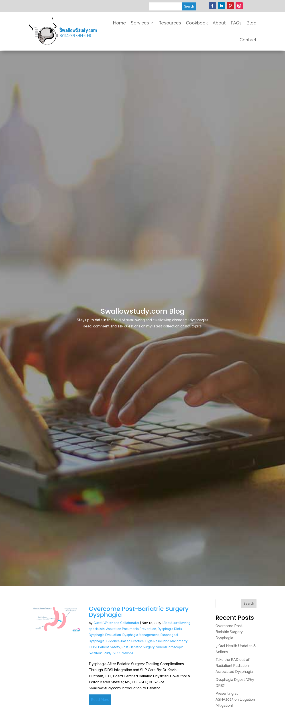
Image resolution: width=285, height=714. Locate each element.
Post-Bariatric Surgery (138, 647)
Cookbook (197, 23)
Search (249, 603)
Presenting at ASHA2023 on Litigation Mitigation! (235, 699)
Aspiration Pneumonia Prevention (131, 629)
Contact (248, 39)
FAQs (236, 23)
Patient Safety (109, 647)
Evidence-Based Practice (125, 641)
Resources (169, 23)
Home (119, 23)
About (219, 23)
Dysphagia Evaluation (105, 635)
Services (140, 23)
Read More (100, 700)
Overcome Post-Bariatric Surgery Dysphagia (139, 612)
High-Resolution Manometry (166, 641)
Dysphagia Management (140, 635)
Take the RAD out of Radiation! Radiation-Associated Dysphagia (234, 666)
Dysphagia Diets (170, 629)
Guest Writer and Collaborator (116, 623)
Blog (251, 23)
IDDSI (93, 647)
